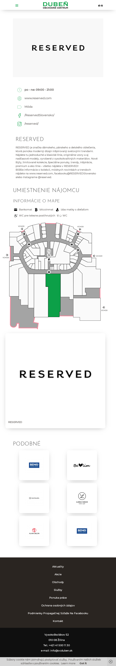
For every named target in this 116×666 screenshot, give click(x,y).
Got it (83, 663)
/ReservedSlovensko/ (39, 115)
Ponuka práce (58, 597)
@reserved (44, 177)
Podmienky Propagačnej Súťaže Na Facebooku (58, 613)
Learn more (68, 663)
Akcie (58, 574)
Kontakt (58, 621)
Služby (58, 590)
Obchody (58, 582)
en (100, 5)
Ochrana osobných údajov (58, 605)
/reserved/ (31, 123)
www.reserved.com (38, 98)
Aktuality (58, 566)
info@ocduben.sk (61, 650)
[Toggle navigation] (17, 5)
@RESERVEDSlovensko (81, 173)
